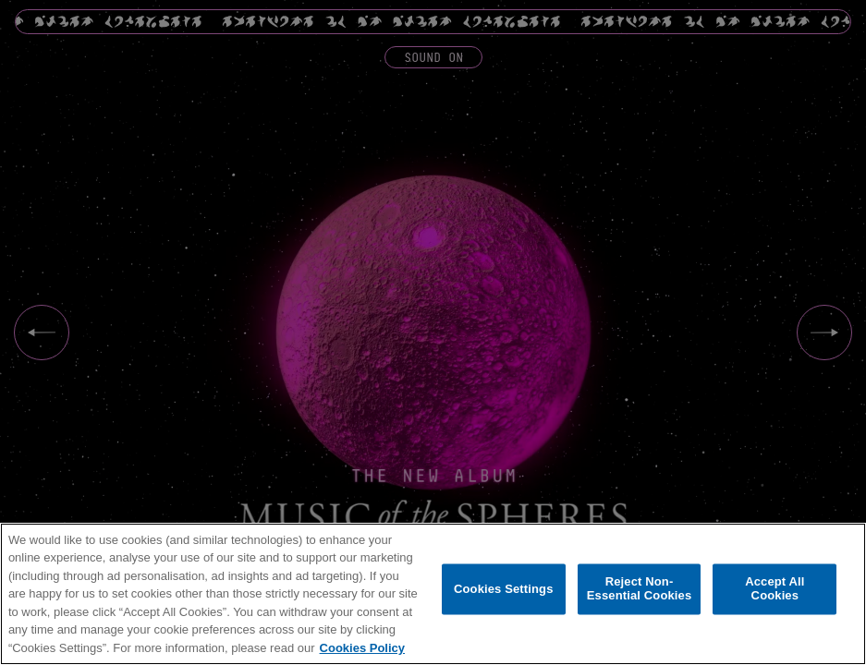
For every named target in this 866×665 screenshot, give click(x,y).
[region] (433, 594)
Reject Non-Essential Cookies (639, 588)
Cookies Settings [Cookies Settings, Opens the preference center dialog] (504, 589)
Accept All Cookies (774, 588)
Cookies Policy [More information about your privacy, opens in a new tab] (362, 648)
